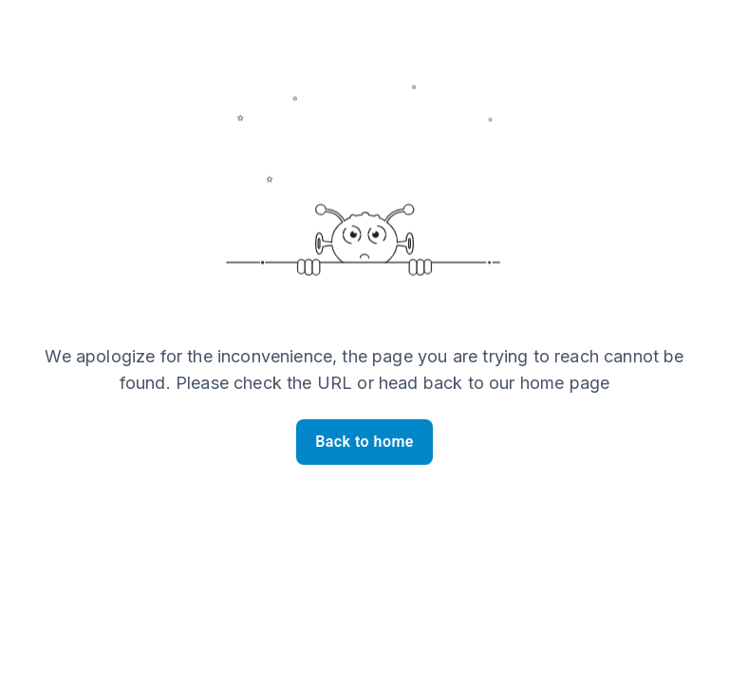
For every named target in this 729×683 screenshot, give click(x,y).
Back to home (364, 442)
